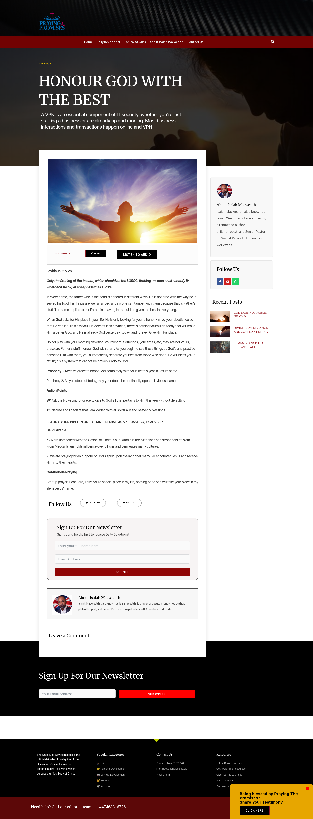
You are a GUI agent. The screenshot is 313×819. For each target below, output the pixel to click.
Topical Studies (135, 42)
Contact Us (195, 42)
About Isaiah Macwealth (166, 42)
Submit (122, 573)
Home (88, 42)
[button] (307, 788)
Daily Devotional (108, 42)
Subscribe (157, 695)
